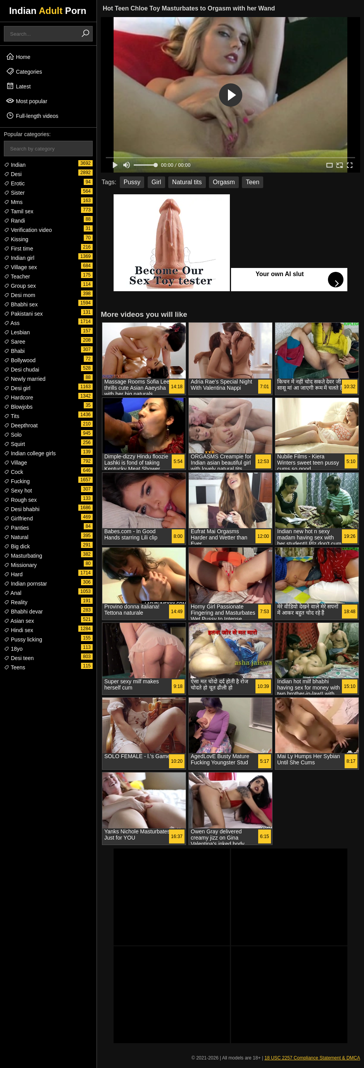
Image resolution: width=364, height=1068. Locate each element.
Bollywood (20, 360)
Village (15, 463)
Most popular (26, 101)
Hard (13, 574)
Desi (13, 174)
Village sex (20, 267)
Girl (156, 182)
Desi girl (17, 388)
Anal (12, 593)
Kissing (16, 239)
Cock (13, 472)
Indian (15, 165)
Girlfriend (18, 518)
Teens (14, 667)
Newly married (24, 379)
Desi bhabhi (22, 509)
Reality (16, 602)
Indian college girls (30, 453)
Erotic (14, 183)
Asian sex (19, 621)
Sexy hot (18, 490)
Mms (13, 202)
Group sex (20, 286)
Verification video (28, 230)
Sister (14, 193)
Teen (252, 182)
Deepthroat (21, 425)
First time (18, 248)
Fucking (17, 481)
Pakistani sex (23, 314)
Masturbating (23, 556)
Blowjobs (18, 407)
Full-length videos (32, 115)
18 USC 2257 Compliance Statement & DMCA (312, 1058)
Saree (14, 342)
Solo (13, 435)
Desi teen (19, 658)
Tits (11, 416)
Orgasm (224, 182)
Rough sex (20, 500)
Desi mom (19, 295)
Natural (16, 537)
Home (18, 56)
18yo (13, 649)
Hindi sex (18, 630)
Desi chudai (21, 369)
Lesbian (17, 332)
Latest (18, 86)
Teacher (17, 276)
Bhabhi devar (23, 611)
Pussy (132, 182)
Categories (24, 71)
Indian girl (19, 258)
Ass (11, 323)
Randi (14, 221)
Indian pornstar (25, 584)
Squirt (14, 444)
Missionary (20, 565)
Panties (16, 528)
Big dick (17, 546)
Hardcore (18, 397)
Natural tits (187, 182)
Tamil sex (18, 211)
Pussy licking (23, 639)
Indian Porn (47, 10)
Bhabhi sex (21, 304)
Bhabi (14, 351)
